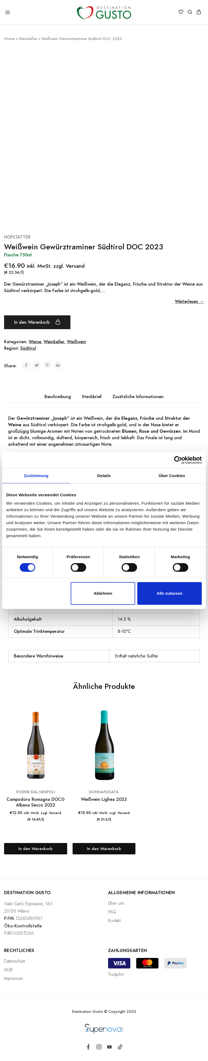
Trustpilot (115, 974)
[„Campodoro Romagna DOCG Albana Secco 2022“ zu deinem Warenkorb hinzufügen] (35, 848)
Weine (35, 342)
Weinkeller (28, 38)
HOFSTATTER (17, 237)
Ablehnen (103, 593)
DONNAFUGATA (104, 792)
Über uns (116, 903)
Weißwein (76, 342)
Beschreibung (57, 397)
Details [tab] (104, 475)
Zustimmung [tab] (36, 475)
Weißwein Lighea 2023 (104, 799)
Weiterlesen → (189, 301)
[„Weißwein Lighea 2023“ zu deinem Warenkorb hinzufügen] (104, 848)
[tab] (57, 397)
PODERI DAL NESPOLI (35, 792)
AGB (8, 970)
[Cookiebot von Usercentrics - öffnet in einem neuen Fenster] (178, 460)
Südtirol (28, 348)
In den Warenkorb (37, 322)
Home (9, 38)
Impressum (13, 978)
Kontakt (114, 920)
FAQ (112, 912)
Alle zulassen (169, 593)
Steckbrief (92, 397)
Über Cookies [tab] (172, 475)
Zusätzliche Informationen (138, 397)
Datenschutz (14, 961)
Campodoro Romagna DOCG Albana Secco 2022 (35, 802)
